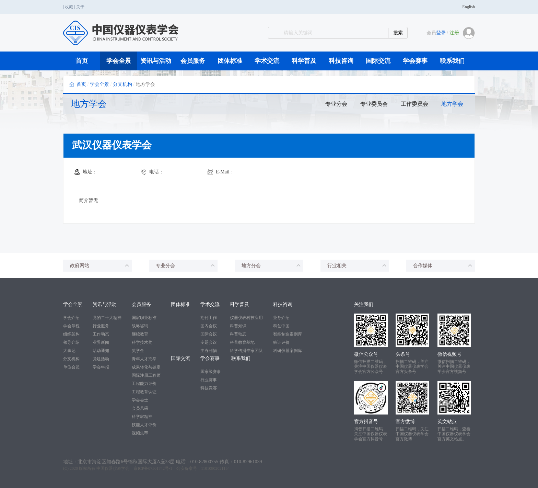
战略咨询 (140, 326)
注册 (454, 32)
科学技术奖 (142, 342)
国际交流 (378, 60)
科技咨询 (341, 60)
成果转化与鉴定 (146, 367)
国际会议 (208, 334)
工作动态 (101, 334)
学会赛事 (415, 60)
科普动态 (238, 334)
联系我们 (452, 60)
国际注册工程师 (146, 375)
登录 (441, 32)
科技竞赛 (208, 388)
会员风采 (140, 408)
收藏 (69, 6)
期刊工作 (208, 317)
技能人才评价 (144, 424)
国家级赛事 (210, 371)
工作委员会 (414, 104)
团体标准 (230, 60)
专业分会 (336, 104)
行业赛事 (208, 379)
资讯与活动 (155, 60)
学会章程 (71, 326)
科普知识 (238, 326)
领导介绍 (71, 342)
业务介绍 (281, 317)
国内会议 (208, 326)
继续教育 (140, 334)
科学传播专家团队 (246, 350)
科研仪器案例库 (287, 350)
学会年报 (101, 367)
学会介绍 (71, 317)
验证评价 (281, 342)
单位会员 (71, 367)
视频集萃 (140, 433)
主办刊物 (208, 350)
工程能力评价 (144, 383)
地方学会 (452, 104)
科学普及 (304, 60)
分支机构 (122, 84)
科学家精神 (142, 416)
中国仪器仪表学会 (112, 468)
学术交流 (267, 60)
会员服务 (192, 60)
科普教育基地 (242, 342)
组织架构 (71, 334)
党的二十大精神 (107, 317)
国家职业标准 (144, 317)
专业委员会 (374, 104)
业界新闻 (101, 342)
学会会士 (140, 400)
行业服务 (101, 326)
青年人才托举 (144, 358)
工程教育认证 (144, 391)
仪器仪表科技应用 (246, 317)
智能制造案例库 (287, 334)
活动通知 (101, 350)
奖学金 (138, 350)
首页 (81, 60)
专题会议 (208, 342)
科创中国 (281, 326)
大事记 (69, 350)
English (468, 6)
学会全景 (118, 60)
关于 (80, 6)
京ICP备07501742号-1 (152, 468)
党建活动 (101, 358)
